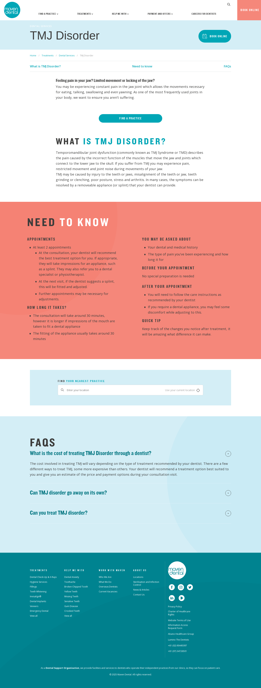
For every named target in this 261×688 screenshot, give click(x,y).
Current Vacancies (108, 591)
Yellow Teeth (70, 591)
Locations (138, 577)
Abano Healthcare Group (181, 633)
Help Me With (120, 13)
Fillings (33, 586)
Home (33, 55)
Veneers (34, 606)
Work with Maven (112, 570)
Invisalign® (35, 596)
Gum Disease (71, 606)
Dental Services (66, 55)
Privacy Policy (175, 606)
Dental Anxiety (71, 577)
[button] (229, 4)
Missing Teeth (71, 596)
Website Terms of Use (179, 620)
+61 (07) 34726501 (177, 651)
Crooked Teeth (72, 610)
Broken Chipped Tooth (76, 586)
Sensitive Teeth (72, 601)
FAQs (227, 66)
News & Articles (141, 589)
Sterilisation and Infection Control (146, 583)
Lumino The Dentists (178, 639)
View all (34, 615)
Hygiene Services (38, 581)
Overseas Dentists (108, 586)
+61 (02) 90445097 (177, 645)
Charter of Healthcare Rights (179, 613)
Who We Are (105, 577)
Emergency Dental (39, 610)
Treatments (85, 13)
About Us (140, 570)
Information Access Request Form (178, 627)
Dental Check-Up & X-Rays (43, 577)
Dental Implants (38, 601)
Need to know (142, 66)
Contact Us (138, 594)
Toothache (69, 581)
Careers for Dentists (204, 13)
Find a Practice (49, 13)
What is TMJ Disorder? (45, 66)
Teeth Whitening (38, 591)
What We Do (105, 581)
